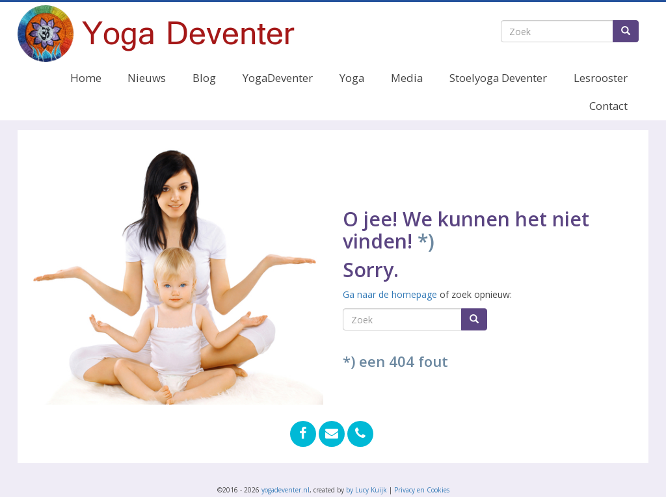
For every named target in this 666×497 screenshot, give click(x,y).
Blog (204, 77)
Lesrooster (601, 77)
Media (407, 77)
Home (85, 77)
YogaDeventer (278, 77)
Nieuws (146, 77)
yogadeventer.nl (285, 489)
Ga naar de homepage (390, 294)
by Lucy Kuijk (366, 489)
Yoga (352, 77)
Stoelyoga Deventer (498, 77)
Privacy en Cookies (421, 489)
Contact (608, 105)
